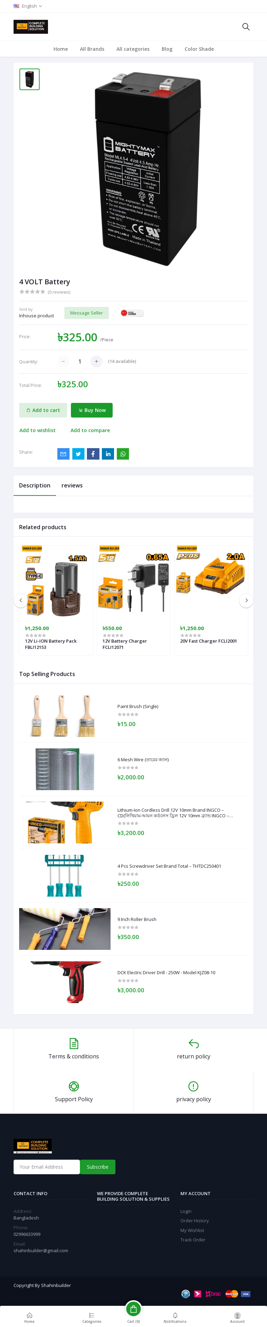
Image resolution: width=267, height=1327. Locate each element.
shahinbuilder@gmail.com (41, 1250)
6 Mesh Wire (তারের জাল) (143, 760)
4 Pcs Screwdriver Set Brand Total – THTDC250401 (169, 866)
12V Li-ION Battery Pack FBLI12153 (50, 644)
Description (34, 485)
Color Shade (199, 49)
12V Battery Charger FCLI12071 (125, 644)
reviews (72, 485)
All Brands (92, 49)
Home (61, 49)
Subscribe (97, 1166)
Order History (194, 1220)
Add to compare (90, 430)
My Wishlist (192, 1230)
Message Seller (86, 313)
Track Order (192, 1240)
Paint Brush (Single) (138, 706)
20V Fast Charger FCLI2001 (208, 641)
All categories (132, 49)
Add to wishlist (37, 430)
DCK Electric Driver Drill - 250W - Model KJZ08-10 (166, 973)
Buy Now (92, 410)
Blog (167, 49)
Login (186, 1211)
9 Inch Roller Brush (137, 919)
